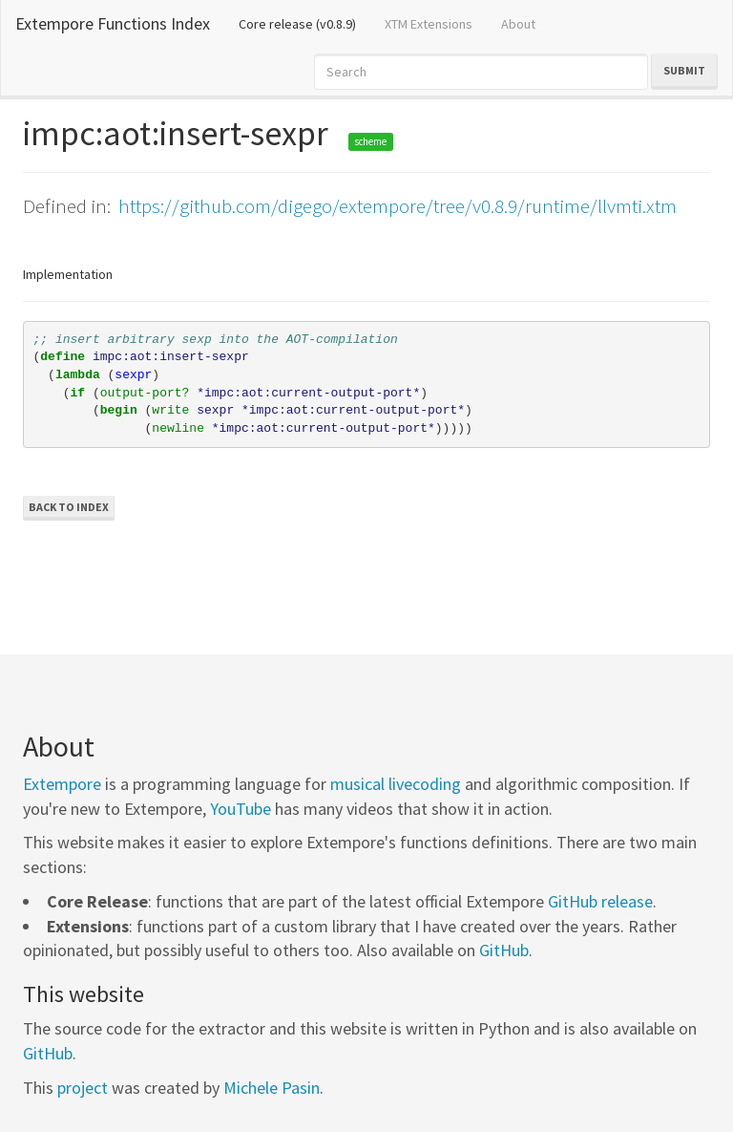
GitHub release (600, 901)
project (82, 1088)
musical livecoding (395, 784)
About (518, 23)
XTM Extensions (428, 23)
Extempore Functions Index (112, 23)
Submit (684, 70)
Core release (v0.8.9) (304, 22)
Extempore (62, 784)
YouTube (240, 809)
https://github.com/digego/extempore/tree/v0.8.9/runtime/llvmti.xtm (397, 206)
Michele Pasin (271, 1088)
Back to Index (69, 507)
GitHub (504, 950)
